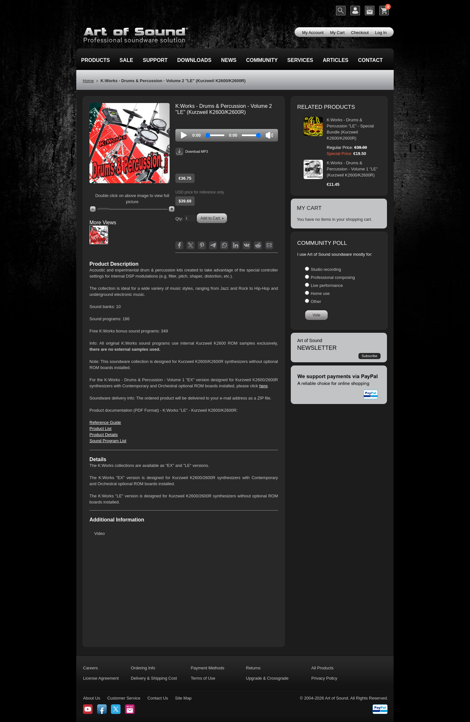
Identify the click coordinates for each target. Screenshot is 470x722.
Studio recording (326, 269)
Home (88, 80)
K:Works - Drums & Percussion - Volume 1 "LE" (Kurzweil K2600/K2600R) (352, 168)
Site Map (183, 698)
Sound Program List (107, 440)
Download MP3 (191, 152)
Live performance (327, 285)
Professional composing (333, 277)
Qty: (179, 218)
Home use (320, 293)
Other (316, 301)
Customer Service (123, 698)
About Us (91, 698)
